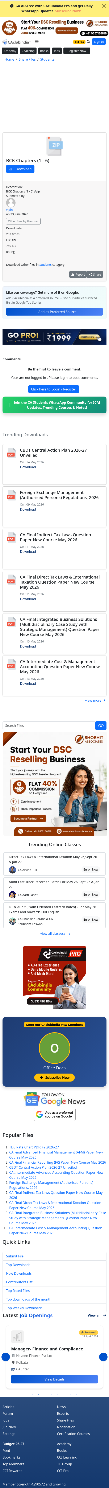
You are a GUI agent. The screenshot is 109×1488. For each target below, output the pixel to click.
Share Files (65, 1420)
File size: (11, 240)
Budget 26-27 (13, 1444)
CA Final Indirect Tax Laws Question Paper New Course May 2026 (55, 537)
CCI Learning (67, 1457)
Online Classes (54, 844)
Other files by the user (23, 221)
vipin (9, 210)
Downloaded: (15, 228)
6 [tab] (64, 1394)
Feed (6, 1450)
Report (78, 274)
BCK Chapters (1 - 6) (27, 160)
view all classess (55, 933)
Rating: (11, 252)
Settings (9, 1433)
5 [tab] (58, 1394)
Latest (28, 1315)
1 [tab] (32, 1394)
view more (95, 700)
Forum (8, 1413)
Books (44, 51)
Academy (10, 51)
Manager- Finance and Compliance (47, 1349)
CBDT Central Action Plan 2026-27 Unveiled (53, 452)
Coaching (28, 51)
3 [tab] (45, 1394)
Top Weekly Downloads (24, 1308)
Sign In (99, 42)
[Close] (104, 6)
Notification (66, 1427)
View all (97, 1315)
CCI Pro (63, 1470)
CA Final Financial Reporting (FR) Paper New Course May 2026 (57, 1162)
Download (20, 169)
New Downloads (19, 1273)
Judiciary (9, 1427)
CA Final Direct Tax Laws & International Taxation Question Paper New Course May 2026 (60, 582)
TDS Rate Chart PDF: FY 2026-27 (34, 1147)
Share (95, 274)
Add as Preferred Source (55, 311)
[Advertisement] (54, 97)
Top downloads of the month (28, 1299)
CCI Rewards (12, 1470)
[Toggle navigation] (36, 41)
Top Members (13, 1464)
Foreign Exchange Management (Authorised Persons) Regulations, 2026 (59, 495)
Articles (8, 1406)
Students (45, 265)
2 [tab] (39, 1394)
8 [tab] (77, 1394)
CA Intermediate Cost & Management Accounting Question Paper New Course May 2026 (60, 666)
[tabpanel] (54, 1356)
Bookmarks (11, 1457)
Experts (63, 1413)
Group (64, 1464)
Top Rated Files (18, 1290)
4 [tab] (51, 1394)
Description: (14, 187)
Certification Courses (73, 1433)
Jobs (57, 51)
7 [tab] (70, 1394)
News (61, 1406)
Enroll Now (90, 869)
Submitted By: (15, 196)
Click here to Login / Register (53, 389)
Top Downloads (18, 1264)
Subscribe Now (54, 1077)
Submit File (15, 1256)
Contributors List (19, 1282)
